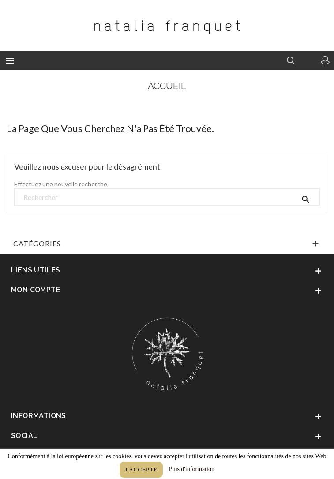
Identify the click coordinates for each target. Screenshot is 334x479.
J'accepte (141, 469)
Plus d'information (191, 469)
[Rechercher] (167, 197)
